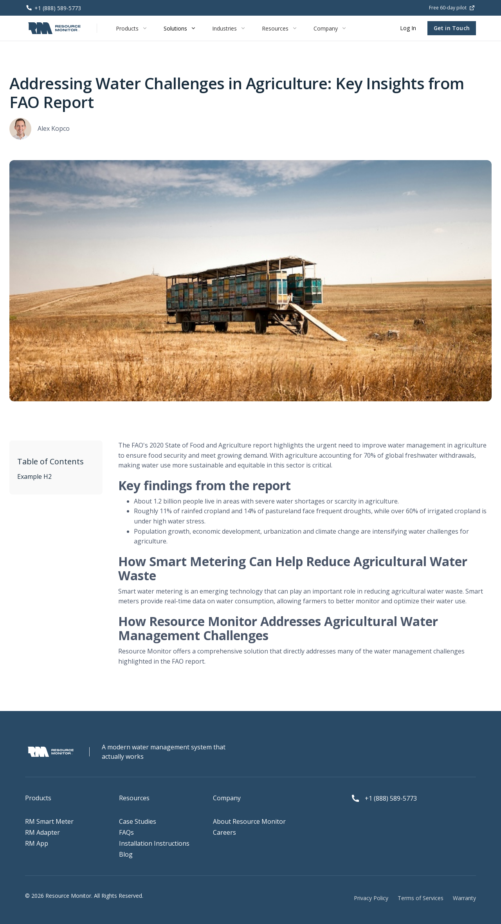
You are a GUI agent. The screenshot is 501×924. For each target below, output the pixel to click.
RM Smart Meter (49, 821)
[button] (132, 28)
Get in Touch (452, 28)
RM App (36, 843)
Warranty (464, 898)
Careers (224, 832)
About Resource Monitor (249, 821)
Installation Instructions (154, 843)
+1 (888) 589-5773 (391, 798)
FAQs (126, 832)
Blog (126, 854)
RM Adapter (42, 832)
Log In (408, 28)
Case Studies (137, 821)
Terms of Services (420, 898)
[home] (54, 28)
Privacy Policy (371, 898)
